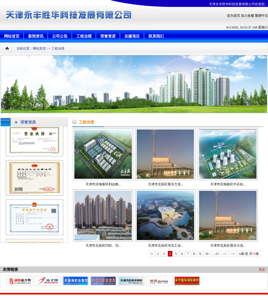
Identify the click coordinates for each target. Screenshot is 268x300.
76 (254, 254)
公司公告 (60, 36)
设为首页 (233, 16)
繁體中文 (261, 16)
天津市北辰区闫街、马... (103, 245)
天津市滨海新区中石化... (228, 184)
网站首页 (11, 36)
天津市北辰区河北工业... (165, 245)
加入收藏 (247, 16)
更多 (262, 270)
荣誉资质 (108, 36)
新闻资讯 (35, 36)
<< (225, 254)
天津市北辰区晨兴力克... (165, 184)
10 (207, 254)
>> (233, 254)
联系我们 (156, 36)
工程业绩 (84, 36)
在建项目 (132, 36)
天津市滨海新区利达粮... (103, 184)
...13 (216, 254)
